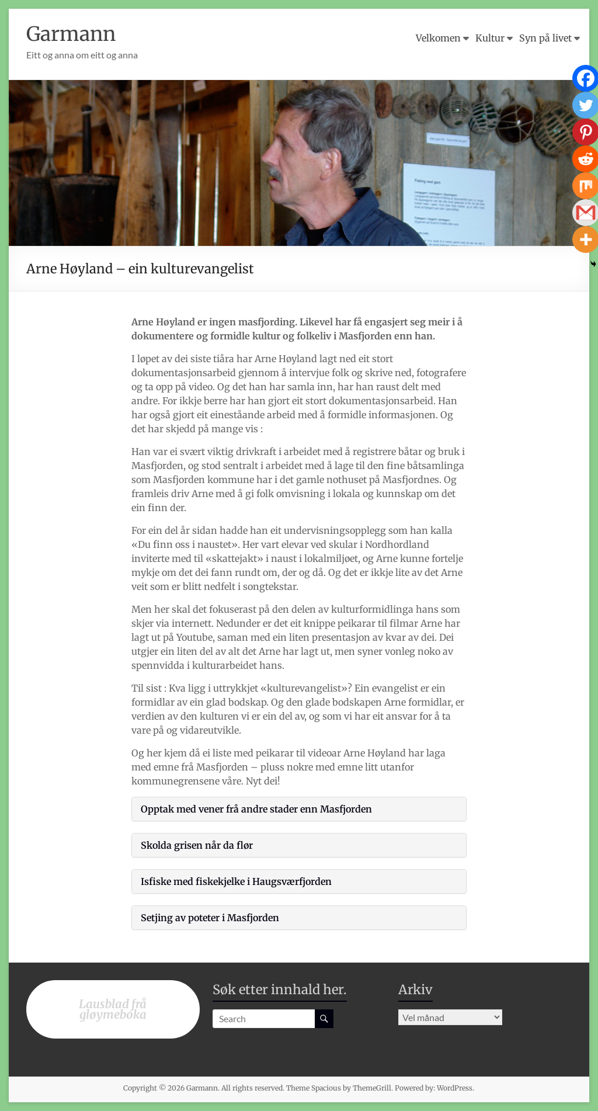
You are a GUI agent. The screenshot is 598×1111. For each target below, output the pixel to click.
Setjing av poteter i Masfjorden (210, 917)
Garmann (74, 33)
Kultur (490, 38)
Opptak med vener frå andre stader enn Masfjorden (256, 809)
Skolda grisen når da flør (197, 845)
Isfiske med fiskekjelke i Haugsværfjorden (236, 881)
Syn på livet (545, 38)
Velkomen (438, 38)
